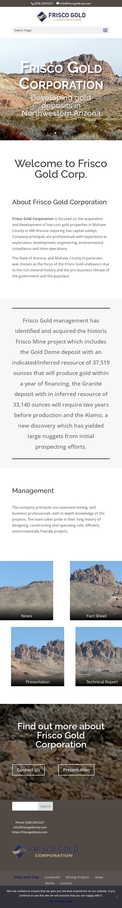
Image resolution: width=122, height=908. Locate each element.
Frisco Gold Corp (26, 877)
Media (49, 883)
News (99, 877)
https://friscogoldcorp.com (29, 832)
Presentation (76, 770)
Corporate (52, 877)
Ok (51, 901)
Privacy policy (64, 901)
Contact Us (28, 770)
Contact (66, 883)
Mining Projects (77, 877)
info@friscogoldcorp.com (30, 827)
